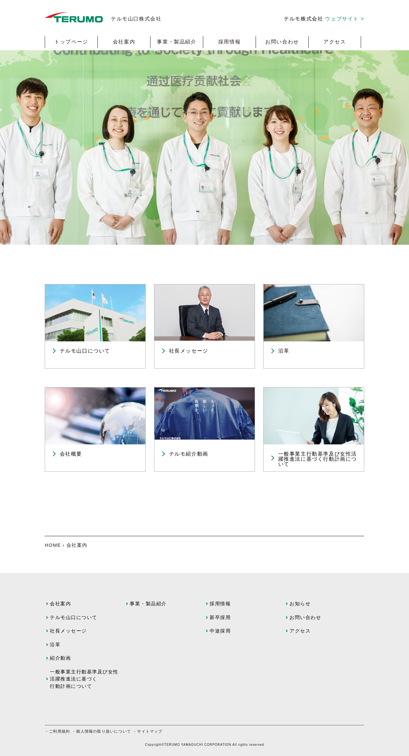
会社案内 (124, 41)
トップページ (71, 41)
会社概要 (71, 454)
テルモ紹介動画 (188, 454)
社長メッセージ (188, 351)
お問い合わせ (282, 41)
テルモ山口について (85, 351)
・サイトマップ (147, 731)
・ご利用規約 (57, 731)
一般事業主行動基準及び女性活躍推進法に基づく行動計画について (317, 459)
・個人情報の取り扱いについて (101, 731)
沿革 (283, 351)
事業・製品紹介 (176, 41)
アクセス (334, 41)
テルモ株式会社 (324, 18)
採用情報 (229, 41)
